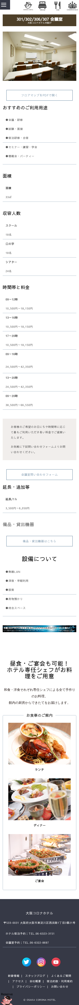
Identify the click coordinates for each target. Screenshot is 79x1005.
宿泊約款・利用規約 (60, 981)
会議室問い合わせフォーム (39, 474)
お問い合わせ (59, 986)
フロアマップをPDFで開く (39, 95)
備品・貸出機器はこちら (39, 541)
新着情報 (13, 976)
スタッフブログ (35, 976)
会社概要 (35, 981)
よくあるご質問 (61, 976)
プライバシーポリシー (31, 986)
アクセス (18, 981)
